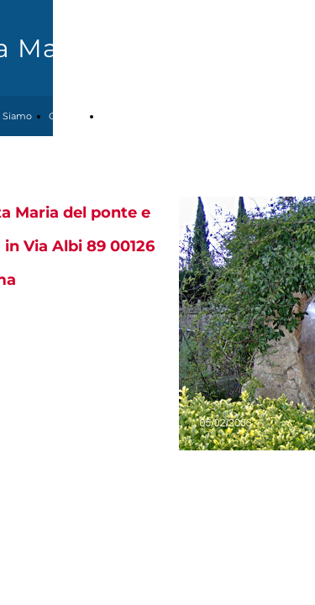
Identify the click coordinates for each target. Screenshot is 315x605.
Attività (118, 116)
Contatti (67, 116)
